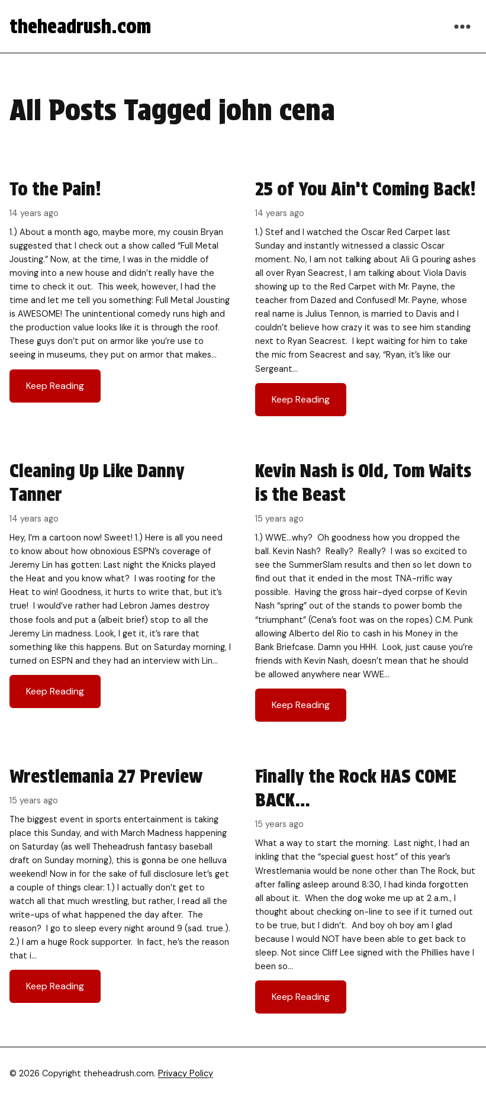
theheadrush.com (80, 26)
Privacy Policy (185, 1073)
